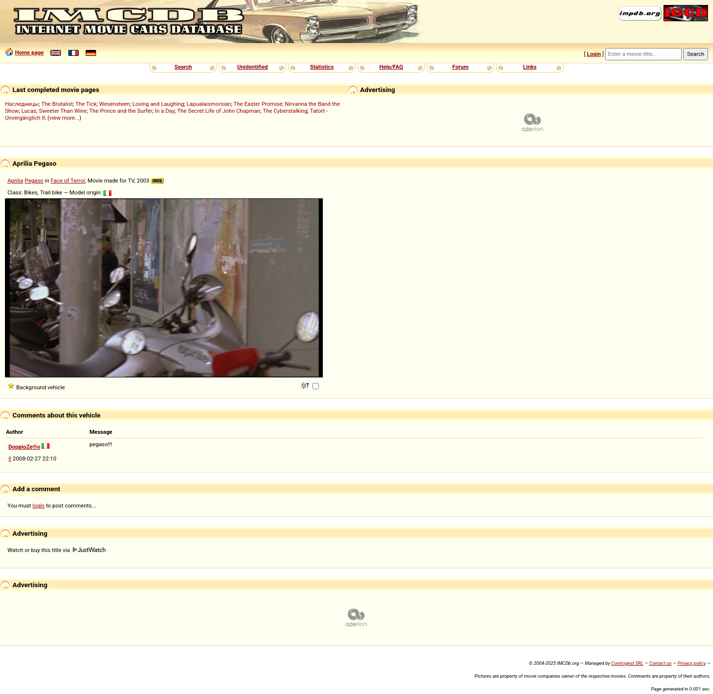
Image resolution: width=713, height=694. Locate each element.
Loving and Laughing (158, 103)
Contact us (660, 663)
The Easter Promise (258, 103)
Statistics (322, 66)
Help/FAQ (391, 66)
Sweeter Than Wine (63, 110)
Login (594, 53)
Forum (461, 66)
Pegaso (34, 180)
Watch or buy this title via (56, 550)
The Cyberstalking (285, 110)
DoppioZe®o (24, 446)
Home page (29, 52)
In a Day (165, 110)
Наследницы (22, 103)
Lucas (28, 110)
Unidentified (252, 66)
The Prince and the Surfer (120, 110)
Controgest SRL (627, 663)
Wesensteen (114, 103)
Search (183, 66)
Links (529, 66)
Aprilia (15, 180)
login (39, 505)
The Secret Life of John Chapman (218, 110)
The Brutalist (57, 103)
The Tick (86, 103)
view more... (65, 117)
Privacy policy (691, 663)
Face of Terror (68, 180)
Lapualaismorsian (209, 103)
